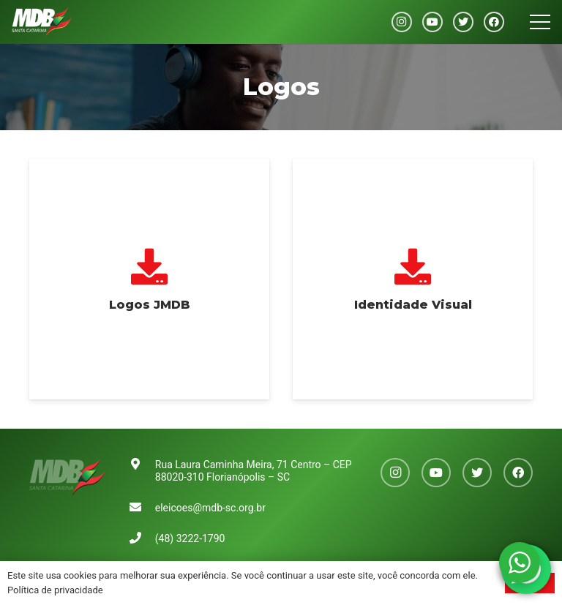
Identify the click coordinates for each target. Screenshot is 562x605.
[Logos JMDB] (149, 279)
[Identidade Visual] (413, 279)
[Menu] (540, 22)
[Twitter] (463, 22)
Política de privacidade (55, 590)
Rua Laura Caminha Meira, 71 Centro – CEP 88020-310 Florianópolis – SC (253, 471)
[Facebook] (494, 22)
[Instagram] (401, 22)
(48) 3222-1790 (190, 538)
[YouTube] (432, 22)
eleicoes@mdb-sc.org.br (210, 508)
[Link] (42, 22)
